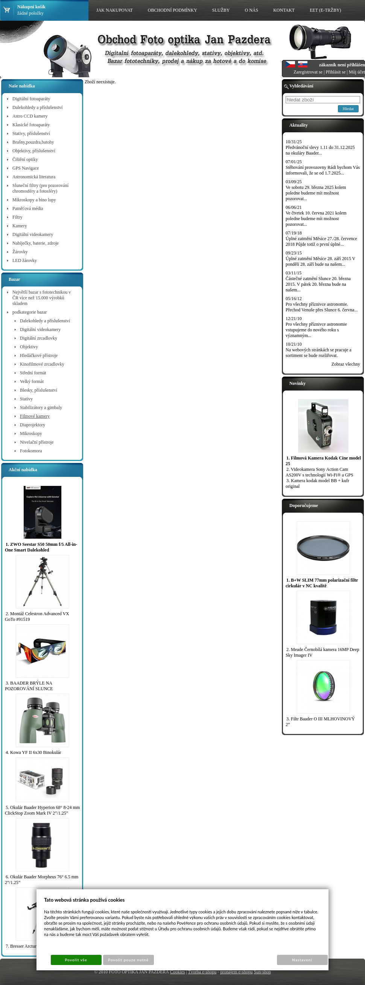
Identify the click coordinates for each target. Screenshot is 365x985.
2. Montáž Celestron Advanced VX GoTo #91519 (37, 616)
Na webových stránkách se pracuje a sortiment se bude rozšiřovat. (318, 352)
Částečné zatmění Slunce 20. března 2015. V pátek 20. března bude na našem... (318, 284)
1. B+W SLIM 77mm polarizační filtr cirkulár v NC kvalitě (322, 583)
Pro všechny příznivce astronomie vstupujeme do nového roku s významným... (316, 330)
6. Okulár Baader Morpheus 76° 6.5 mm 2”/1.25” (41, 879)
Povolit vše (76, 959)
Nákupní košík (31, 6)
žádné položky (30, 13)
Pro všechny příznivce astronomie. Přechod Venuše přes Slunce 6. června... (321, 307)
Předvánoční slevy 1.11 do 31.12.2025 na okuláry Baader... (320, 150)
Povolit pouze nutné (128, 959)
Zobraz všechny (346, 364)
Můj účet (357, 72)
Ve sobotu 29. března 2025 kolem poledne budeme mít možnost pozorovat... (316, 193)
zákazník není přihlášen (342, 64)
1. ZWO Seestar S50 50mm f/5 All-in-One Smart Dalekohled (41, 547)
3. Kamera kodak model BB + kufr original (317, 483)
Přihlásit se (336, 72)
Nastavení (302, 959)
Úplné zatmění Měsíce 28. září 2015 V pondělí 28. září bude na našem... (320, 261)
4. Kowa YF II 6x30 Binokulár (33, 752)
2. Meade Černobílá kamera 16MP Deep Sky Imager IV (322, 652)
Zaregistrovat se (308, 72)
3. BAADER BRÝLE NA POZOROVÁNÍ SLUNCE (29, 685)
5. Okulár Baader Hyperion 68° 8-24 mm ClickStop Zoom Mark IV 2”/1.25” (42, 810)
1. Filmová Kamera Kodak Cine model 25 (323, 460)
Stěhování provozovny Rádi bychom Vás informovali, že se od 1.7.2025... (323, 170)
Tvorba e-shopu (202, 971)
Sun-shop (262, 971)
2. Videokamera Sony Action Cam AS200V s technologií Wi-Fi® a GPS (319, 472)
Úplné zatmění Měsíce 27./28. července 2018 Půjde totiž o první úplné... (321, 241)
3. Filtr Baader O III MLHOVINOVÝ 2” (320, 721)
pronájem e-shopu (236, 971)
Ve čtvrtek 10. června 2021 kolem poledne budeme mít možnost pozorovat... (316, 218)
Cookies (177, 971)
